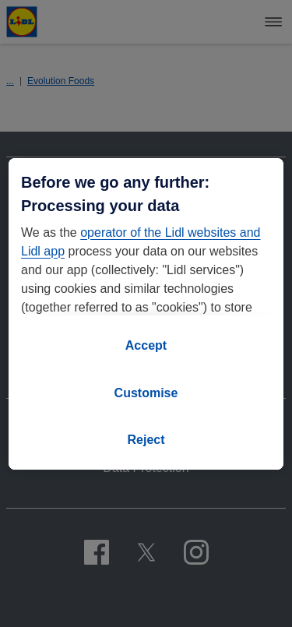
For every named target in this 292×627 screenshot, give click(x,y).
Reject (145, 439)
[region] (146, 314)
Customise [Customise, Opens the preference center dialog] (146, 393)
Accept (146, 345)
